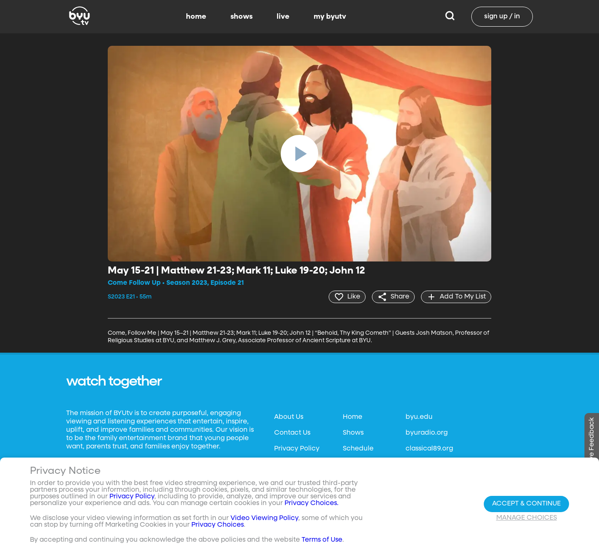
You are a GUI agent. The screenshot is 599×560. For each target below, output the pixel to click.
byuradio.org (427, 433)
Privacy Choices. (312, 503)
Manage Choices (526, 518)
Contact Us (292, 433)
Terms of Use (322, 540)
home (196, 16)
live (283, 16)
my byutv (330, 16)
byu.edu (419, 417)
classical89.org (429, 449)
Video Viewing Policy (264, 518)
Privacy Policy (296, 449)
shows (241, 16)
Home (352, 417)
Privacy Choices (217, 525)
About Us (288, 417)
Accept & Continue (526, 503)
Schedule (358, 449)
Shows (353, 433)
